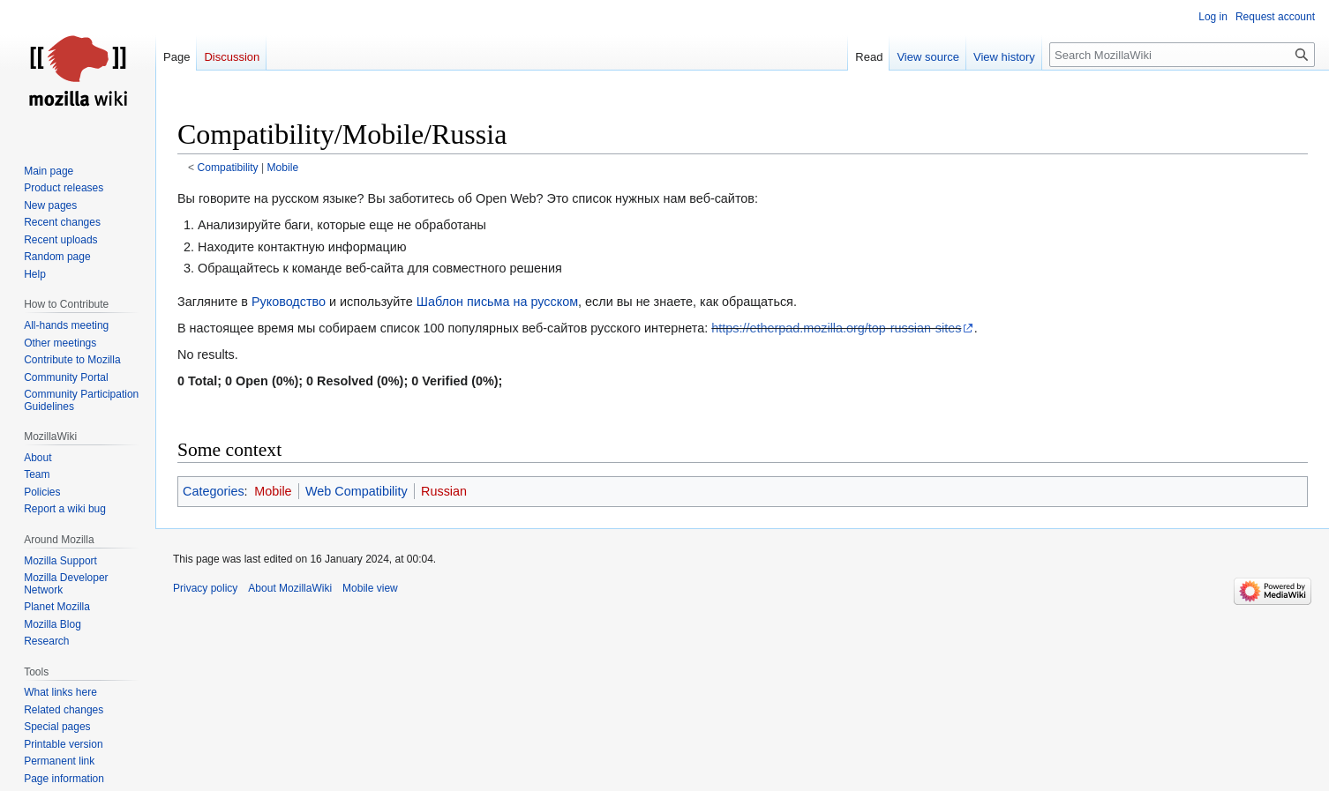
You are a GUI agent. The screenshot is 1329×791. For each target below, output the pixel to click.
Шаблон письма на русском (497, 302)
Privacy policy (205, 588)
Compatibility (228, 167)
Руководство (289, 302)
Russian (444, 491)
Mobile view (370, 588)
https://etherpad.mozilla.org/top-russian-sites (836, 328)
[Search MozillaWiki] (1182, 54)
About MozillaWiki (290, 588)
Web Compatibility (356, 491)
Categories (213, 491)
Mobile (283, 167)
